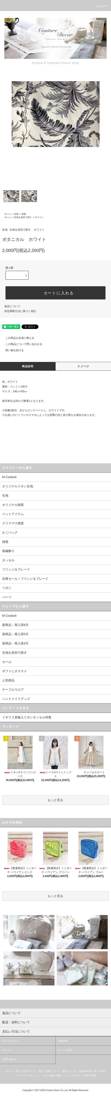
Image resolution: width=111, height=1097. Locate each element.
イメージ (83, 366)
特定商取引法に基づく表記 (20, 311)
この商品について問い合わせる (21, 344)
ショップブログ (72, 1075)
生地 (16, 214)
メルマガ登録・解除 (51, 1075)
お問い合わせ (9, 1059)
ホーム (7, 214)
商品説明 (28, 366)
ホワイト (39, 217)
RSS (86, 1075)
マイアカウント (10, 1041)
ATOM (93, 1075)
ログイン (7, 1050)
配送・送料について (49, 1071)
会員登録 (62, 1041)
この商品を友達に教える (17, 337)
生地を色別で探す (23, 217)
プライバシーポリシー (27, 1075)
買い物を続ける (12, 350)
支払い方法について (26, 1071)
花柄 (24, 214)
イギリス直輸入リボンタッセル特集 (26, 717)
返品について (12, 306)
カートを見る (65, 1050)
